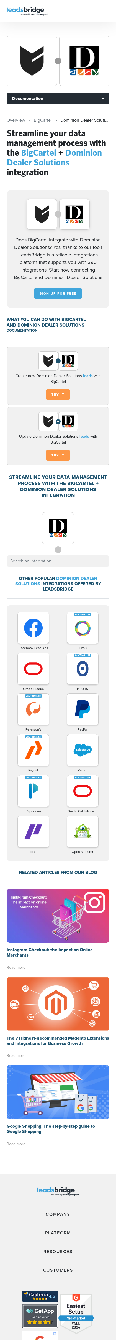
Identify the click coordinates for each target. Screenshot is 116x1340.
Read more (16, 967)
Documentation (27, 98)
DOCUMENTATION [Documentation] (22, 330)
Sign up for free (58, 293)
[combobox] (58, 561)
